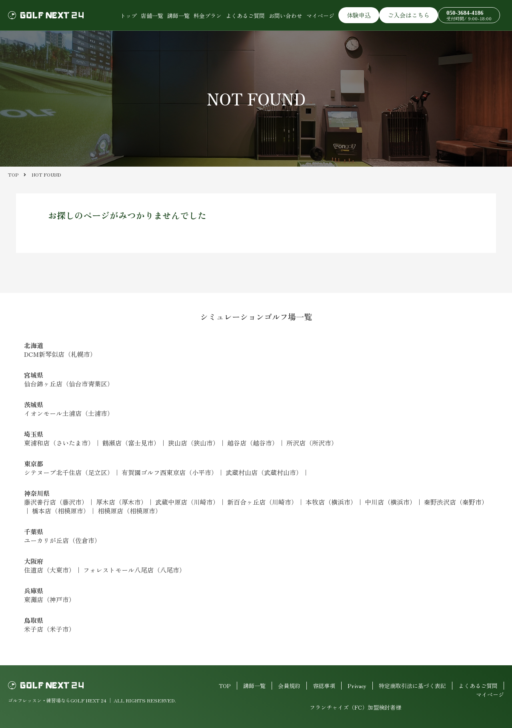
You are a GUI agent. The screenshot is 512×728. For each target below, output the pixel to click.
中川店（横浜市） (390, 502)
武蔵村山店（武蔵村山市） (264, 472)
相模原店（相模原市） (130, 510)
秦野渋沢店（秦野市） (456, 502)
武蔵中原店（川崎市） (187, 502)
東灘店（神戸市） (49, 599)
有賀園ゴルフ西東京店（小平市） (170, 472)
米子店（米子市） (49, 629)
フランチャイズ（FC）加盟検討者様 (355, 707)
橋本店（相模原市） (61, 510)
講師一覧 (178, 15)
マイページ (320, 15)
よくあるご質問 (245, 15)
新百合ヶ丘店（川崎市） (262, 502)
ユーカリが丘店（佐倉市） (62, 540)
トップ (128, 15)
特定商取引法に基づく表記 (412, 686)
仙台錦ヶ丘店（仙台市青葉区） (69, 383)
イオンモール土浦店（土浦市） (69, 413)
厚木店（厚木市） (121, 502)
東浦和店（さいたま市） (59, 443)
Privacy (357, 686)
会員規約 (289, 686)
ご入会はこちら (409, 15)
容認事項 (324, 686)
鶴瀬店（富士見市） (131, 443)
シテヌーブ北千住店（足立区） (69, 472)
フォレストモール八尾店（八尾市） (134, 570)
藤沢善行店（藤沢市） (56, 502)
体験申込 (359, 15)
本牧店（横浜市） (331, 502)
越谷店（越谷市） (252, 443)
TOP (225, 686)
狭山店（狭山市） (193, 443)
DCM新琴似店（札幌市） (60, 354)
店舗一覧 (152, 15)
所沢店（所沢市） (312, 443)
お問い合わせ (285, 15)
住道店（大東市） (49, 570)
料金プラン (208, 15)
